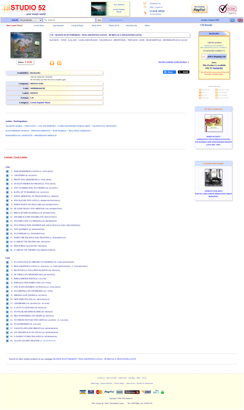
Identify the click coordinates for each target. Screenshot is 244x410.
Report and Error (106, 383)
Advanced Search (116, 20)
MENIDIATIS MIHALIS (45, 135)
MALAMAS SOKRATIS (79, 131)
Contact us (159, 7)
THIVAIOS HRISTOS (40, 131)
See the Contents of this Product (172, 62)
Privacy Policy (119, 383)
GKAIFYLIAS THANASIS (104, 126)
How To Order (111, 378)
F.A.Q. (144, 378)
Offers (147, 25)
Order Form (122, 378)
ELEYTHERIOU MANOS (17, 131)
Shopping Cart (155, 3)
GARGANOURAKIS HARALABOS (74, 126)
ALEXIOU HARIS (14, 126)
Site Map (132, 378)
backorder (218, 68)
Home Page (95, 383)
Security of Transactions (145, 383)
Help (151, 7)
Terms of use (130, 383)
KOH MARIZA (59, 131)
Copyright (112, 398)
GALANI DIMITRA (47, 126)
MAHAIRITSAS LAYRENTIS (19, 135)
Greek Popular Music (40, 102)
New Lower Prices (15, 25)
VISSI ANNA (30, 126)
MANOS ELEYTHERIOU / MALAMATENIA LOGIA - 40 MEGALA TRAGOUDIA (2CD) (94, 359)
